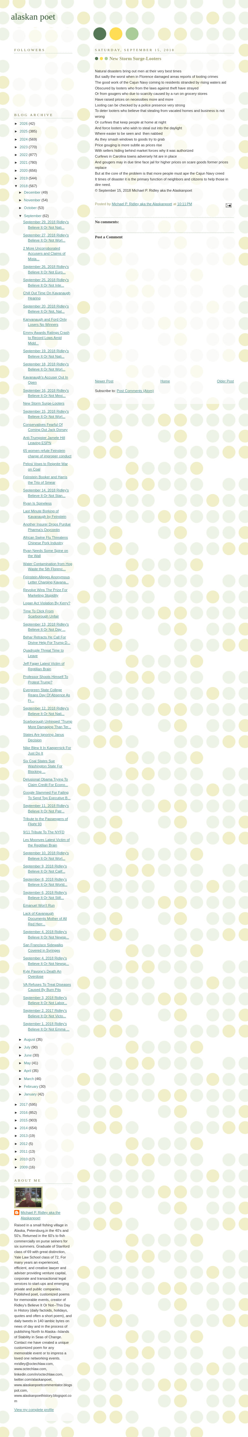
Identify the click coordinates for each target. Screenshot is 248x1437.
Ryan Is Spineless (37, 503)
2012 (24, 1144)
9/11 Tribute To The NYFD (44, 832)
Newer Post (104, 381)
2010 (24, 1159)
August (30, 1039)
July (27, 1047)
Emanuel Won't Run (39, 905)
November (32, 200)
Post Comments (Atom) (135, 391)
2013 (24, 1136)
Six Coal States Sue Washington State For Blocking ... (42, 766)
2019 (24, 178)
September (33, 216)
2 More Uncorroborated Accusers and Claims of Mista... (44, 253)
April (28, 1071)
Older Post (225, 381)
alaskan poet (33, 17)
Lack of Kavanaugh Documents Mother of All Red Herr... (45, 918)
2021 (24, 162)
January (30, 1094)
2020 (24, 170)
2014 (24, 1128)
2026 (24, 123)
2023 (24, 147)
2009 (24, 1167)
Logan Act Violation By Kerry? (46, 603)
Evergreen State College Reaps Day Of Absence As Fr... (46, 695)
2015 (24, 1120)
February (31, 1086)
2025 (24, 131)
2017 (24, 1104)
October (30, 208)
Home (165, 381)
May (28, 1063)
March (29, 1079)
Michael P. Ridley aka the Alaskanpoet (40, 1215)
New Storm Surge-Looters (44, 403)
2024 (24, 139)
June (28, 1055)
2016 (24, 1112)
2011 (24, 1151)
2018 (24, 186)
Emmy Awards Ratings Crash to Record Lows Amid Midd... (46, 338)
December (32, 192)
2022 (24, 155)
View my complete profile (34, 1410)
